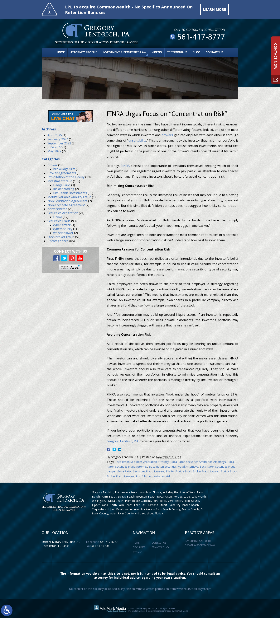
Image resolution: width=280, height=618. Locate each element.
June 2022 (54, 147)
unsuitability (137, 140)
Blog (196, 52)
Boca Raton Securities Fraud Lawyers (140, 471)
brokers (167, 135)
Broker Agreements (61, 173)
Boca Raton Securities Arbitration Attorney (142, 462)
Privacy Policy (160, 547)
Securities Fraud (58, 221)
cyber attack (62, 225)
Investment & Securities (199, 541)
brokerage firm (64, 169)
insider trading (63, 189)
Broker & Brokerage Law (200, 545)
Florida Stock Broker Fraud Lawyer (197, 471)
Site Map (137, 552)
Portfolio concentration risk (153, 476)
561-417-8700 (100, 546)
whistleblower (63, 233)
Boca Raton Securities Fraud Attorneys (173, 466)
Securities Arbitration (62, 213)
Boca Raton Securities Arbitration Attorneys (198, 462)
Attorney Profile (83, 52)
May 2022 (54, 151)
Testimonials (177, 52)
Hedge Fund (61, 185)
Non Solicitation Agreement (67, 201)
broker (52, 165)
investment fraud (59, 181)
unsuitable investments (70, 193)
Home (61, 52)
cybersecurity (62, 229)
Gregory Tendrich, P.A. (123, 441)
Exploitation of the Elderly (65, 177)
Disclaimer (139, 547)
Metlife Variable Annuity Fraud (69, 197)
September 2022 (59, 143)
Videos (157, 52)
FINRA (125, 166)
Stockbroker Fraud (60, 237)
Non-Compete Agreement (66, 205)
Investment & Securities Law (124, 52)
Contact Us (214, 52)
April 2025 (54, 135)
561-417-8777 (109, 542)
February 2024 (57, 139)
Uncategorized (58, 241)
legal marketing (154, 611)
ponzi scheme (57, 209)
